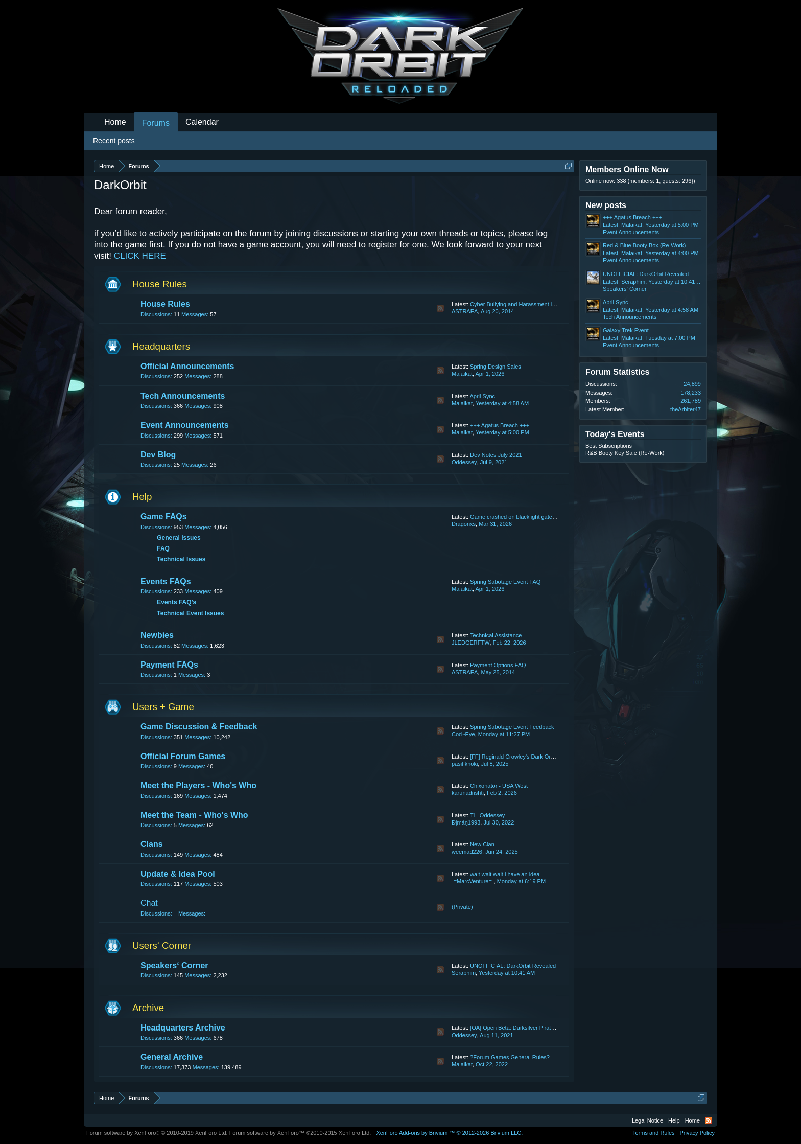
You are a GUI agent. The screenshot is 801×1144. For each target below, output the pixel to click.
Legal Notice (647, 1120)
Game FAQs (163, 516)
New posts (605, 205)
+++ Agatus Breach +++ (499, 425)
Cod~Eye (463, 734)
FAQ (163, 548)
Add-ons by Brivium (449, 1133)
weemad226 (467, 852)
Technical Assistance (496, 635)
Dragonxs (464, 524)
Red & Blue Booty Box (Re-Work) (644, 245)
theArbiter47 (685, 409)
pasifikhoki (465, 764)
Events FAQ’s (176, 602)
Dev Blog (158, 454)
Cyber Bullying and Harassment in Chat (519, 304)
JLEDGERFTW (471, 642)
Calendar (202, 122)
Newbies (157, 635)
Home (115, 122)
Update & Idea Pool (177, 874)
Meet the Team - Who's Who (194, 815)
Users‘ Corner (161, 945)
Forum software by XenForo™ (300, 1133)
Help (142, 496)
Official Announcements (187, 366)
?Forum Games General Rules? (510, 1057)
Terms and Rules (653, 1133)
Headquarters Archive (182, 1027)
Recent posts (114, 140)
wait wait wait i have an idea (504, 874)
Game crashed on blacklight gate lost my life (525, 517)
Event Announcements (184, 425)
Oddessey (464, 462)
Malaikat (462, 374)
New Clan (482, 844)
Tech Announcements (182, 396)
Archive (148, 1007)
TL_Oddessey (487, 815)
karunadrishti (468, 793)
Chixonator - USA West (499, 786)
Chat (149, 903)
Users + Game (163, 706)
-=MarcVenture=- (473, 881)
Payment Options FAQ (498, 665)
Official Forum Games (182, 756)
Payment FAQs (169, 664)
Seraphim (464, 973)
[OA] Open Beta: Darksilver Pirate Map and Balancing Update (546, 1028)
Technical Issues (181, 559)
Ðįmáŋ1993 (466, 822)
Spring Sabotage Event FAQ (505, 582)
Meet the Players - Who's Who (198, 785)
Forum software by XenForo (157, 1133)
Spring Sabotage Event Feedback (512, 727)
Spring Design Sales (495, 366)
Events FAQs (165, 581)
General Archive (171, 1057)
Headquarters (161, 346)
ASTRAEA (465, 311)
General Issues (178, 537)
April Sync (482, 396)
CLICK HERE (140, 256)
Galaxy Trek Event (626, 330)
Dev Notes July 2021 (496, 455)
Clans (151, 844)
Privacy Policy (697, 1133)
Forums (156, 123)
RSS (440, 308)
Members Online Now (627, 169)
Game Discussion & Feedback (198, 726)
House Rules (159, 284)
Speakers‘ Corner (174, 965)
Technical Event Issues (190, 613)
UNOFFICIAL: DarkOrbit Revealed (513, 966)
